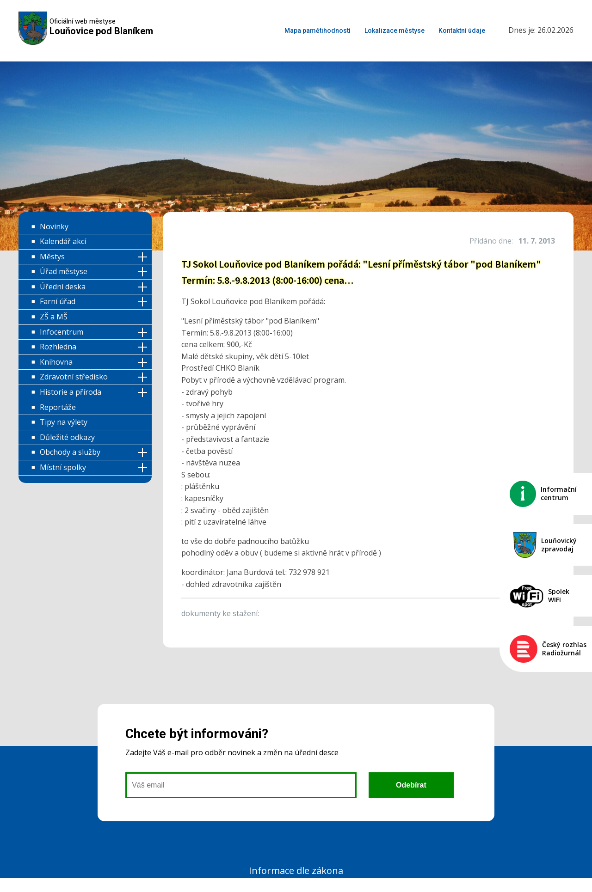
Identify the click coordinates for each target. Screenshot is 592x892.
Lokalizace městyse (394, 30)
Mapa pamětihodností (317, 30)
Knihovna (56, 362)
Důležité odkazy (67, 437)
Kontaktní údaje (461, 30)
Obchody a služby (70, 452)
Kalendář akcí (63, 241)
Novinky (54, 226)
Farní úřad (57, 301)
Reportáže (58, 407)
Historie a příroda (70, 392)
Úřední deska (63, 286)
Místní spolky (63, 467)
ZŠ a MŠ (54, 317)
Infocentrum (61, 332)
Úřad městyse (63, 271)
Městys (52, 256)
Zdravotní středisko (74, 377)
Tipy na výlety (63, 422)
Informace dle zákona (296, 870)
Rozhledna (58, 347)
